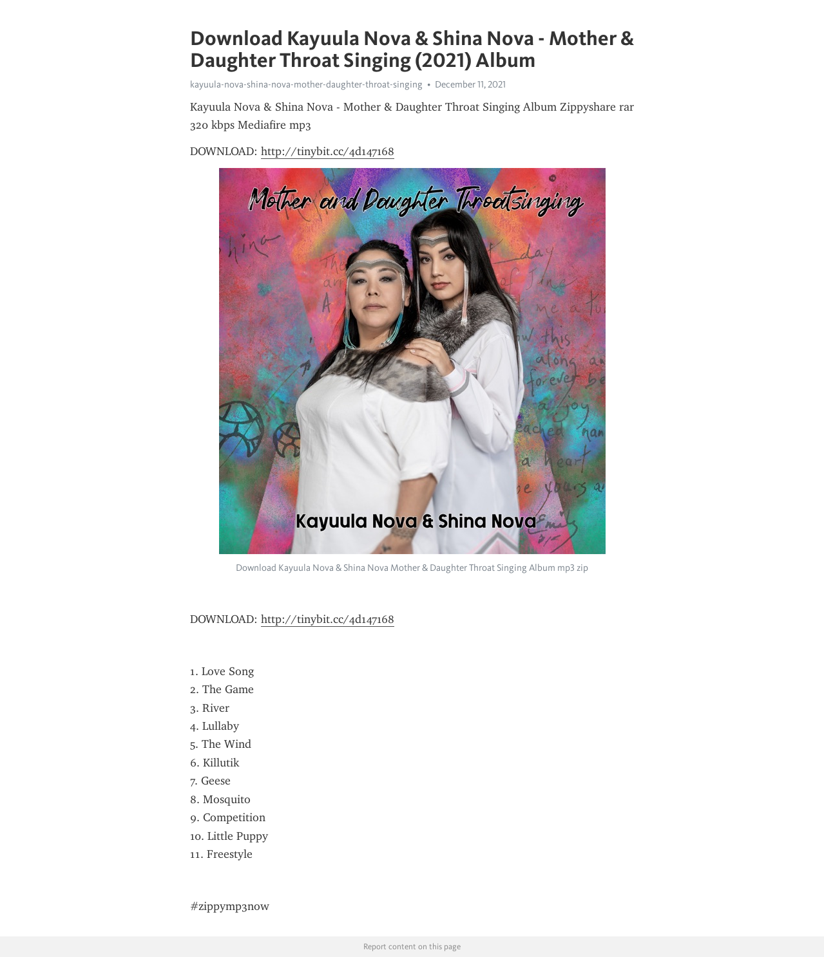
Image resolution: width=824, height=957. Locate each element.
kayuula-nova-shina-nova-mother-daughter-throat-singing (306, 84)
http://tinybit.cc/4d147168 (327, 151)
